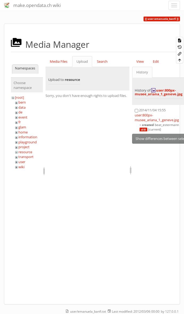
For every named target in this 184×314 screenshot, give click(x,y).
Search (102, 61)
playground (27, 142)
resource (25, 152)
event (22, 117)
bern (22, 102)
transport (26, 156)
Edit (156, 61)
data (22, 107)
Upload (82, 61)
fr (19, 122)
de (20, 112)
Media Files (58, 61)
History (142, 72)
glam (22, 127)
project (24, 146)
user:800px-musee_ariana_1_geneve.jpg (158, 92)
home (23, 132)
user (21, 161)
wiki (21, 166)
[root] (19, 97)
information (27, 137)
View (140, 61)
